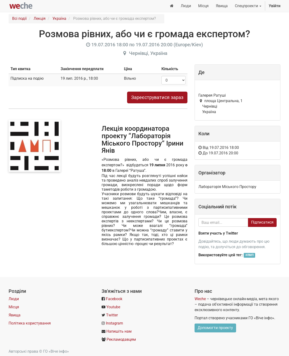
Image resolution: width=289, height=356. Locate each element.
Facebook (114, 299)
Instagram (114, 323)
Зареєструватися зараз (157, 97)
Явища (15, 315)
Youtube (113, 307)
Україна (59, 18)
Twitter (112, 315)
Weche (200, 299)
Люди (14, 299)
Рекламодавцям (121, 339)
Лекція (40, 18)
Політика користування (30, 323)
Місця (14, 307)
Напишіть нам (119, 331)
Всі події (19, 18)
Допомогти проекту (215, 327)
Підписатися (262, 222)
